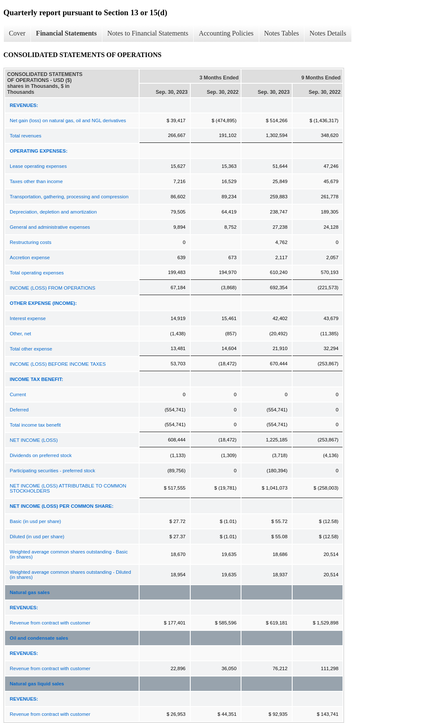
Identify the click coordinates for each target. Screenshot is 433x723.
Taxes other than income (36, 181)
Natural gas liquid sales (37, 683)
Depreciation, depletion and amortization (53, 211)
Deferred (19, 409)
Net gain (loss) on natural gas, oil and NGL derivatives (68, 120)
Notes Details (328, 33)
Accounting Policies (226, 33)
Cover (17, 33)
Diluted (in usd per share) (37, 536)
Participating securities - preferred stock (52, 470)
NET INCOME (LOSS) (34, 440)
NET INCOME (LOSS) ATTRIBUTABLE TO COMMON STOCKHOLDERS (68, 488)
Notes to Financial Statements (148, 33)
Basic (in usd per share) (35, 521)
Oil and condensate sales (39, 638)
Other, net (20, 333)
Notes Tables (281, 33)
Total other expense (31, 348)
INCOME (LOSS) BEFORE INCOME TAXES (58, 364)
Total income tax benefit (35, 424)
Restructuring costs (30, 242)
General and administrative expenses (50, 227)
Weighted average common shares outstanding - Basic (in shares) (69, 554)
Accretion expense (30, 257)
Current (18, 394)
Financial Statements (66, 33)
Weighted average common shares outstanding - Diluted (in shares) (70, 575)
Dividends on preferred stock (40, 455)
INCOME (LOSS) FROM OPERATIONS (52, 287)
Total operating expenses (37, 272)
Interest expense (28, 318)
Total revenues (25, 135)
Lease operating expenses (38, 166)
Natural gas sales (30, 592)
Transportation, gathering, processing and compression (69, 196)
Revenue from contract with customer (50, 622)
